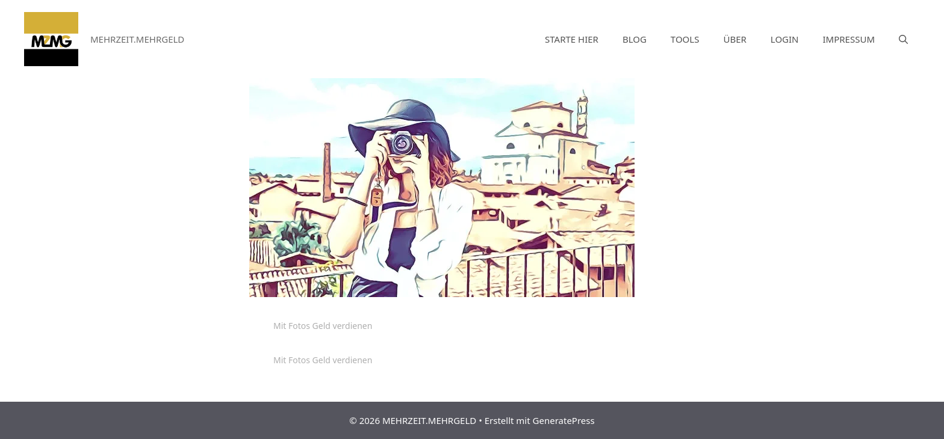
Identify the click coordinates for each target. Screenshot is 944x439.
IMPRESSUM (849, 39)
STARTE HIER (571, 39)
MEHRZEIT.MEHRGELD (137, 39)
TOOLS (685, 39)
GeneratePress (564, 420)
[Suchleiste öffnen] (903, 39)
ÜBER (734, 39)
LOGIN (785, 39)
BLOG (635, 39)
